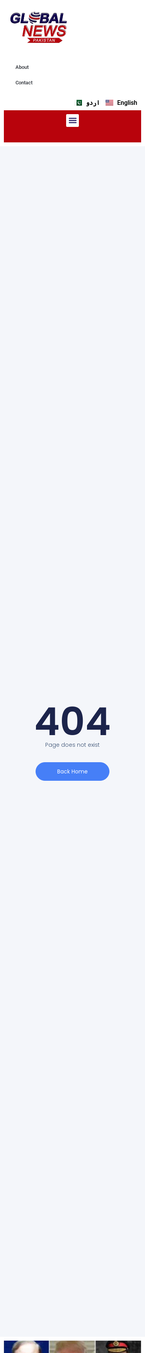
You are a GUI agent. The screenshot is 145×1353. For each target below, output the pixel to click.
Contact (23, 83)
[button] (72, 120)
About (22, 67)
